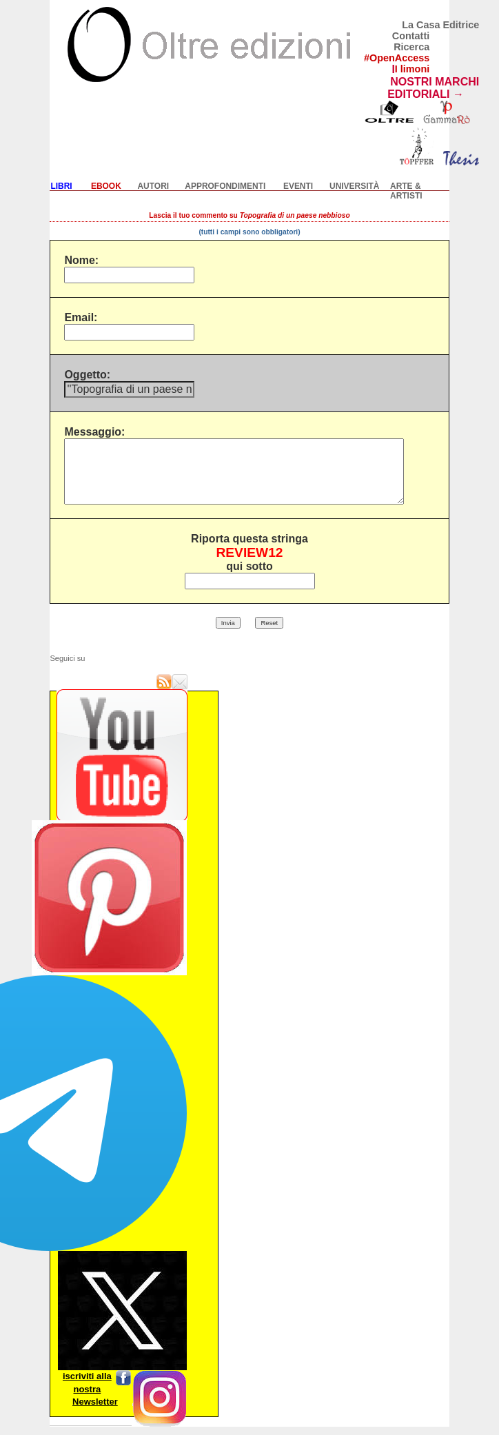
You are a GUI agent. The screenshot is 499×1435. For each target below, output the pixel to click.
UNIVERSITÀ (354, 186)
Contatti (410, 35)
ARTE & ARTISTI (406, 191)
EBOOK (106, 186)
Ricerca (411, 46)
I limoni (412, 68)
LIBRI (61, 186)
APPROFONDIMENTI (225, 186)
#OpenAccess (396, 57)
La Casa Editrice (440, 24)
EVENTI (298, 186)
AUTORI (153, 186)
